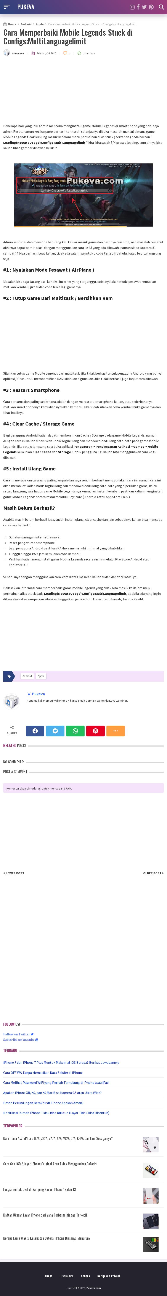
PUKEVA (25, 6)
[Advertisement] (83, 91)
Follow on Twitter (18, 1034)
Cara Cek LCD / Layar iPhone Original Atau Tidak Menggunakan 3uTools (50, 1163)
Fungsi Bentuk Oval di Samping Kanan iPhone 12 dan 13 (39, 1189)
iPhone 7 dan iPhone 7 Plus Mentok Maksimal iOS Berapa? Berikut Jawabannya (61, 1062)
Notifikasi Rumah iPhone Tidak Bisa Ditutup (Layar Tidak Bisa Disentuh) (56, 1113)
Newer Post (13, 873)
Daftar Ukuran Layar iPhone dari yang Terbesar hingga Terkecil (45, 1215)
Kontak (85, 1276)
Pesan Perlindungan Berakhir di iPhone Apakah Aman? (43, 1103)
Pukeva (38, 694)
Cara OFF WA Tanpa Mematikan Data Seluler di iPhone (43, 1072)
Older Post (153, 873)
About (48, 1276)
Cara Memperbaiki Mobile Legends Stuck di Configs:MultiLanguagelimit (68, 36)
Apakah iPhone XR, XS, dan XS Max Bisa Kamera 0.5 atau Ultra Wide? (52, 1092)
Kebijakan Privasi (108, 1276)
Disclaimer (67, 1276)
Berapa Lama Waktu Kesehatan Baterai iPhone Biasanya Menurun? (46, 1238)
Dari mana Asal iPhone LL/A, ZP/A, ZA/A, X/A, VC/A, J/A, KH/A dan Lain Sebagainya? (58, 1138)
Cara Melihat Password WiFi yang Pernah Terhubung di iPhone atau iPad (56, 1082)
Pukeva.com (94, 1288)
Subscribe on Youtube (20, 1039)
